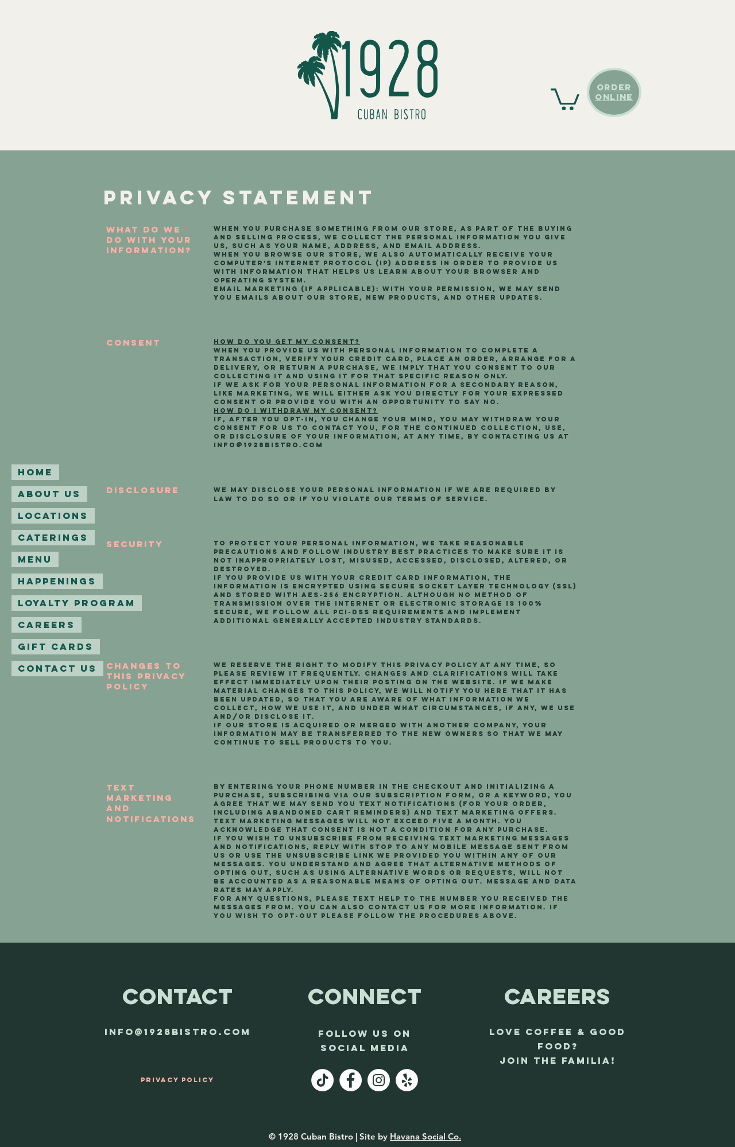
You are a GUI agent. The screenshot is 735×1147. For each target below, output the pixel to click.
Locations (53, 515)
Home (35, 472)
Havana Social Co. (425, 1136)
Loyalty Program (77, 603)
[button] (565, 98)
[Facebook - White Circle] (350, 1080)
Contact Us (57, 668)
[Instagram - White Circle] (379, 1080)
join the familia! (558, 1060)
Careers (46, 624)
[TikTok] (322, 1080)
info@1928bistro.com (268, 445)
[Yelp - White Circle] (407, 1080)
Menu (35, 559)
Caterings (53, 537)
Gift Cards (56, 646)
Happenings (57, 581)
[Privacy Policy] (177, 1079)
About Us (49, 493)
